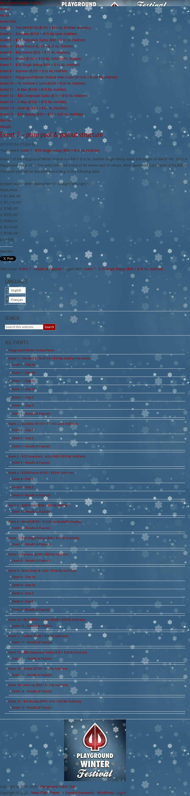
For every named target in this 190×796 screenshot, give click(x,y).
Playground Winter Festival (20, 3)
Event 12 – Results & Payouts (32, 658)
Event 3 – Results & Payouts (31, 462)
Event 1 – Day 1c (23, 381)
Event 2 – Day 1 (22, 430)
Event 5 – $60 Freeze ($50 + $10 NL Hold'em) (40, 505)
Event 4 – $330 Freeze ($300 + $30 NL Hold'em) (41, 473)
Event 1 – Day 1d (23, 389)
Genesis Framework (79, 793)
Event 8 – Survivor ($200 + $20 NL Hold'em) (39, 554)
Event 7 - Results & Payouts (40, 269)
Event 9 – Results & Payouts (31, 609)
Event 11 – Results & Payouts (32, 642)
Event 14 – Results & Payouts (32, 691)
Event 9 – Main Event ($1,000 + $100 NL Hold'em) (42, 571)
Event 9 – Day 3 (22, 601)
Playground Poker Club (57, 787)
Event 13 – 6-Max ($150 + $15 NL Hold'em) (38, 669)
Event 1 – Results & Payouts (31, 413)
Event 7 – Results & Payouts (31, 544)
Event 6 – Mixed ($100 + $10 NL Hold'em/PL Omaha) (45, 522)
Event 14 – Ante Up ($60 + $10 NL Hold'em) (38, 685)
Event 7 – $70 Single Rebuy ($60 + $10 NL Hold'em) (44, 538)
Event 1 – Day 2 (22, 397)
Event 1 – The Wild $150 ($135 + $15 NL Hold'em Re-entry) (49, 358)
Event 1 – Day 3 (22, 405)
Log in (121, 793)
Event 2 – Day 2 (22, 438)
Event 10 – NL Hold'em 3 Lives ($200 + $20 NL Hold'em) (47, 620)
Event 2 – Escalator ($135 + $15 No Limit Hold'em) (43, 424)
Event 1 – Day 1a (23, 364)
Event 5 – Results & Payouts (31, 511)
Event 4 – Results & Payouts (31, 495)
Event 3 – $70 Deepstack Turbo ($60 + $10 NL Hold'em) (47, 456)
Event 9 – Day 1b (23, 585)
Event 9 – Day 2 (22, 593)
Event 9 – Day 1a (23, 577)
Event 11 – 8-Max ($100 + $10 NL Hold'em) (38, 636)
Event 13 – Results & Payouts (32, 675)
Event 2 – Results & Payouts (31, 446)
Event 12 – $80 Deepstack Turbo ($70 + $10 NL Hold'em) (48, 652)
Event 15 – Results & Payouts (32, 707)
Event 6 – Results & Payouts (31, 528)
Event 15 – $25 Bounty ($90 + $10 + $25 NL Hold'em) (45, 701)
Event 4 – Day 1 (22, 479)
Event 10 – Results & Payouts (32, 626)
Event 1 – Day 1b (23, 373)
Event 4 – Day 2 (22, 487)
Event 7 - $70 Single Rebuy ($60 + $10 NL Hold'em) (60, 150)
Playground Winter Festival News (32, 350)
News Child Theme (45, 793)
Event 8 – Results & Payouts (31, 560)
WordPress (105, 793)
